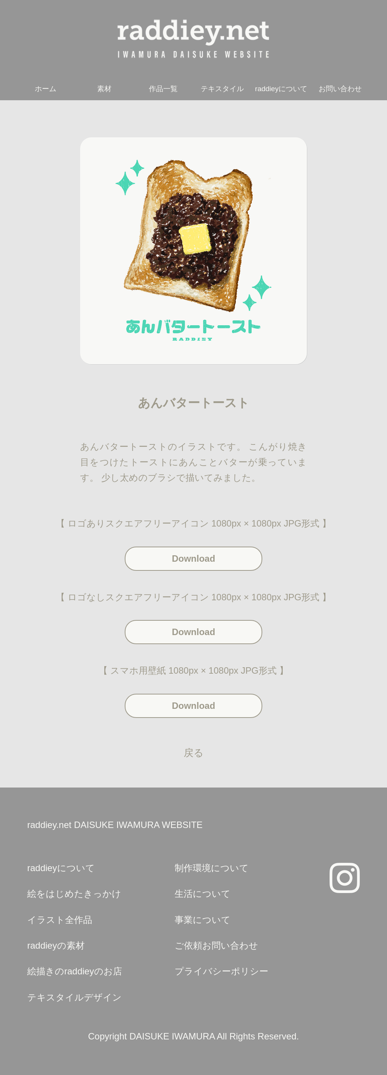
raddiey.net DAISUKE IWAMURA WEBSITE (115, 825)
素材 (104, 89)
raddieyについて (281, 89)
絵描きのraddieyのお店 (74, 971)
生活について (203, 894)
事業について (203, 920)
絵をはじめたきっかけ (74, 894)
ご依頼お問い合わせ (216, 945)
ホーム (45, 89)
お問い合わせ (340, 89)
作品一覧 (163, 89)
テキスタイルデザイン (74, 997)
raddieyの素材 (56, 945)
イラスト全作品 (59, 920)
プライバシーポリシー (221, 971)
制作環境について (212, 868)
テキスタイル (222, 89)
